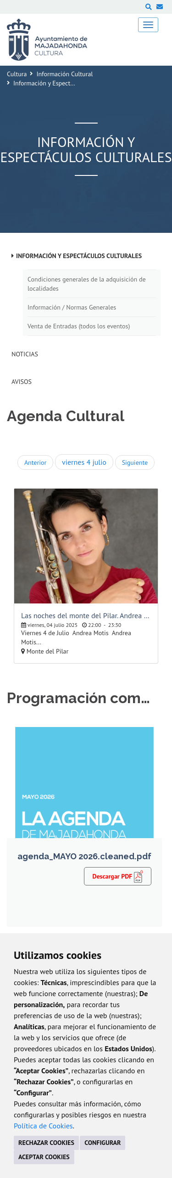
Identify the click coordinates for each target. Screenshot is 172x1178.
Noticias (24, 354)
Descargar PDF (117, 876)
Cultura (17, 74)
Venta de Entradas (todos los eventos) (79, 326)
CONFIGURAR (102, 1143)
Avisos (21, 382)
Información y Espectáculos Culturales (79, 256)
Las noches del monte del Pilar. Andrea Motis (86, 615)
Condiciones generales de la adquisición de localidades (87, 284)
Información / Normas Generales (72, 307)
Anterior (35, 462)
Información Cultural (64, 74)
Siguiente (135, 462)
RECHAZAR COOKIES (46, 1143)
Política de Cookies (43, 1125)
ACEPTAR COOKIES (44, 1157)
